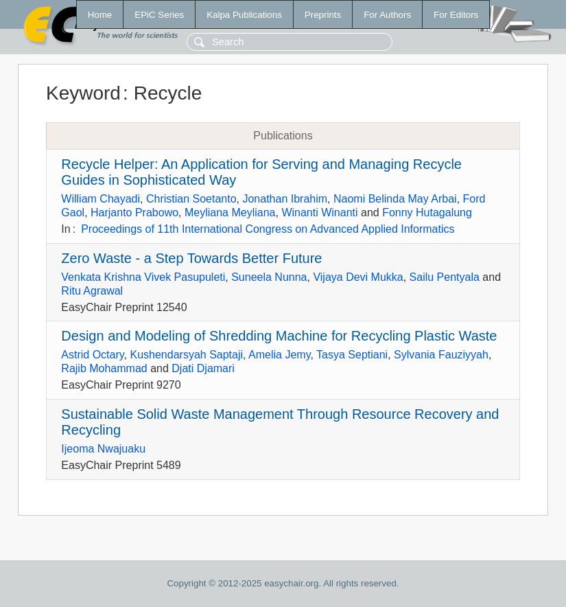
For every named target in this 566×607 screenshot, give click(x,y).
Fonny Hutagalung (427, 212)
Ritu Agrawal (92, 291)
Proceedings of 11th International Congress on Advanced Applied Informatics (267, 229)
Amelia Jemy (279, 354)
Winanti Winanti (319, 212)
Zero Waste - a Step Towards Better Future (191, 258)
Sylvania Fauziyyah (441, 354)
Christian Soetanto (191, 199)
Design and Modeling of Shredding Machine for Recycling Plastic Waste (279, 335)
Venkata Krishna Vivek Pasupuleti (143, 277)
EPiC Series (159, 15)
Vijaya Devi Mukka (358, 277)
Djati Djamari (203, 368)
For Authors (387, 15)
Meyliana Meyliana (230, 212)
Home (100, 15)
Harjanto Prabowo (134, 212)
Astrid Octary (92, 354)
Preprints (323, 15)
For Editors (456, 15)
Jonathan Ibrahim (284, 199)
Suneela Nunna (269, 277)
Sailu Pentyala (445, 277)
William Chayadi (100, 199)
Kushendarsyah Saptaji (187, 354)
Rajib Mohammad (104, 368)
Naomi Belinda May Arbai (395, 199)
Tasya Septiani (352, 354)
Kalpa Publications (244, 15)
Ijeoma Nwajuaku (103, 449)
